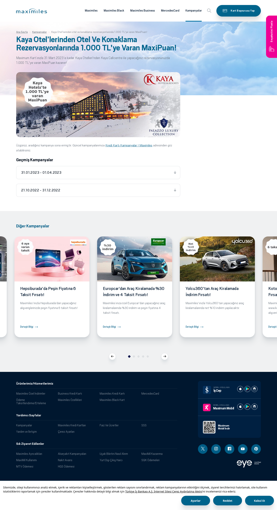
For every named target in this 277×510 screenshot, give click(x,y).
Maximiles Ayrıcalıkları (29, 453)
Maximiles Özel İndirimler (30, 393)
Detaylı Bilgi (26, 326)
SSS (144, 425)
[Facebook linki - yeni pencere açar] (229, 449)
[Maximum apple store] (240, 407)
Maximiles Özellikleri (70, 399)
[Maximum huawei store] (254, 407)
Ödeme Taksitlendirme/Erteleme (31, 401)
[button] (31, 11)
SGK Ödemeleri (150, 460)
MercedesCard (150, 393)
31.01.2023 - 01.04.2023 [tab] (41, 172)
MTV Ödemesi (24, 466)
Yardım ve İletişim (26, 431)
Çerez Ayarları (66, 431)
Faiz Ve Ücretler (109, 425)
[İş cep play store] (247, 389)
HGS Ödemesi (66, 466)
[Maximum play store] (247, 407)
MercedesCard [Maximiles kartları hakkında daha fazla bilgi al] (170, 10)
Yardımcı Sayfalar (28, 415)
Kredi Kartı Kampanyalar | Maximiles (128, 145)
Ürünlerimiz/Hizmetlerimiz (34, 383)
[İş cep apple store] (240, 389)
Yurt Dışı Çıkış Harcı (111, 460)
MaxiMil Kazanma (152, 453)
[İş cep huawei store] (254, 389)
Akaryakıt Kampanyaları (72, 453)
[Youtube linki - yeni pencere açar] (243, 449)
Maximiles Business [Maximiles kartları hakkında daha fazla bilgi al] (142, 10)
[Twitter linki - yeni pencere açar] (203, 449)
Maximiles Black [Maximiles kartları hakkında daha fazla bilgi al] (114, 10)
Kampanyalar (24, 425)
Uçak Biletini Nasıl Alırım (114, 453)
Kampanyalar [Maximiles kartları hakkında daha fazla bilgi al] (193, 10)
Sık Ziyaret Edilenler (30, 444)
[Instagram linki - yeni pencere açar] (216, 449)
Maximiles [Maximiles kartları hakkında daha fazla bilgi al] (91, 10)
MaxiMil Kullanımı (26, 460)
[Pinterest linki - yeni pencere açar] (256, 449)
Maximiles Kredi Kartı (112, 393)
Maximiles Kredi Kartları (72, 425)
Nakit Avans (65, 460)
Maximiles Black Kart (112, 399)
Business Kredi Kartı (70, 393)
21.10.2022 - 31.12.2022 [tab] (40, 190)
